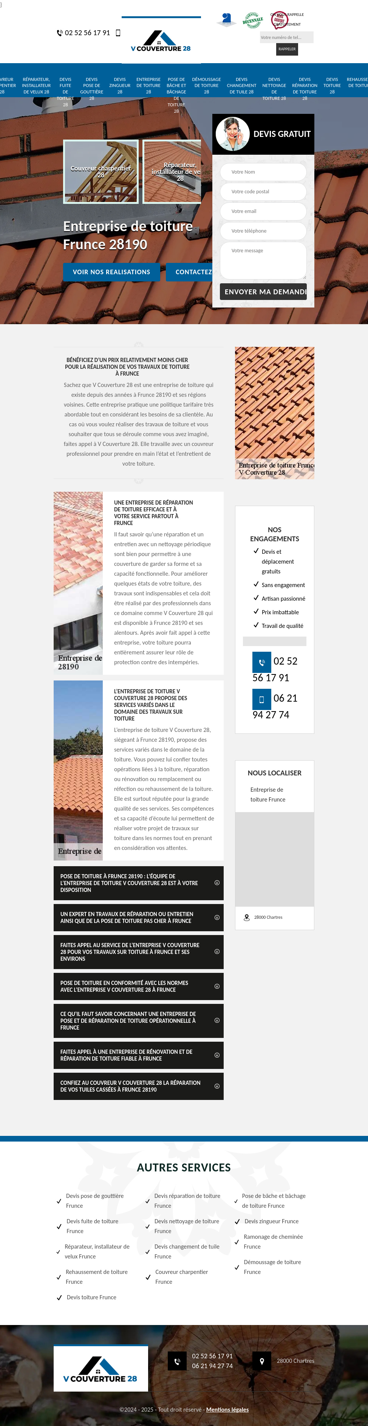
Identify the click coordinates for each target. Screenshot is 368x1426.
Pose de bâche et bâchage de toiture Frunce (269, 1200)
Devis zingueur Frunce (266, 1221)
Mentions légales (227, 1409)
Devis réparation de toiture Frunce (182, 1200)
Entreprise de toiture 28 (148, 85)
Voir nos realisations (111, 272)
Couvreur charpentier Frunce (176, 1276)
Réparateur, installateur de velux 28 (36, 85)
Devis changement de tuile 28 (242, 85)
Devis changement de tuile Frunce (182, 1251)
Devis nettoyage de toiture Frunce (181, 1226)
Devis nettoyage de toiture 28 (274, 88)
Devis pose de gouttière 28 (91, 88)
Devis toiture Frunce (86, 1297)
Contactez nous (204, 272)
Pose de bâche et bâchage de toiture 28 (176, 95)
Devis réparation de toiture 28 (304, 88)
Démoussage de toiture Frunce (267, 1266)
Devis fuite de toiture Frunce (87, 1226)
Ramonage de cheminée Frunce (268, 1241)
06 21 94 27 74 (212, 1366)
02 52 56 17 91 (83, 32)
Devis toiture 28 (332, 85)
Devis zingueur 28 (119, 85)
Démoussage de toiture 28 (206, 85)
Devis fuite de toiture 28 (65, 92)
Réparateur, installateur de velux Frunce (93, 1251)
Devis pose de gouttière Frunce (90, 1200)
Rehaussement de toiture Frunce (92, 1276)
